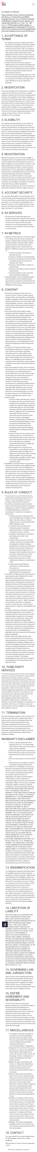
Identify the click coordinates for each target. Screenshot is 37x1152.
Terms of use (11, 1149)
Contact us (26, 1149)
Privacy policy (19, 1149)
